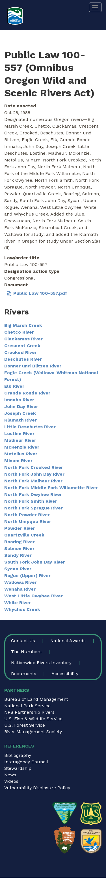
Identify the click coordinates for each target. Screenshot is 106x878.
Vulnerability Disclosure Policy (37, 788)
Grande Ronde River (27, 393)
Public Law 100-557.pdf (40, 293)
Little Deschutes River (30, 426)
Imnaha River (19, 399)
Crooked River (20, 352)
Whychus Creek (22, 609)
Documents (23, 673)
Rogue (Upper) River (27, 575)
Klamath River (20, 420)
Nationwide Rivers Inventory (41, 662)
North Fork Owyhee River (33, 494)
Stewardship (17, 768)
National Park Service (27, 706)
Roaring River (19, 541)
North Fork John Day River (34, 474)
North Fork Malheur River (33, 481)
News (10, 775)
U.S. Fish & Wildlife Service (33, 719)
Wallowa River (20, 582)
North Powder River (27, 514)
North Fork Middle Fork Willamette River (51, 487)
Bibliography (17, 755)
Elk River (14, 386)
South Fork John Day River (34, 562)
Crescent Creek (22, 345)
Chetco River (19, 332)
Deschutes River (23, 359)
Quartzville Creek (24, 535)
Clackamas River (23, 339)
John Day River (21, 406)
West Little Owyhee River (33, 595)
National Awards (68, 640)
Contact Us (23, 640)
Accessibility (64, 673)
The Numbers (26, 651)
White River (17, 602)
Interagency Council (26, 762)
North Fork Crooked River (33, 467)
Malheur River (20, 440)
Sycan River (17, 568)
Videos (11, 781)
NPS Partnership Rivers (29, 712)
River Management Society (33, 732)
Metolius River (20, 453)
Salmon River (19, 548)
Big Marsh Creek (23, 325)
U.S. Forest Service (24, 725)
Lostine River (19, 433)
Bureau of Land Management (36, 699)
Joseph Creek (20, 413)
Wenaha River (20, 589)
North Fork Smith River (30, 501)
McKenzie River (21, 447)
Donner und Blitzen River (32, 366)
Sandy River (18, 555)
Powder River (19, 528)
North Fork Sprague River (33, 508)
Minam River (18, 460)
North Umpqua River (27, 521)
